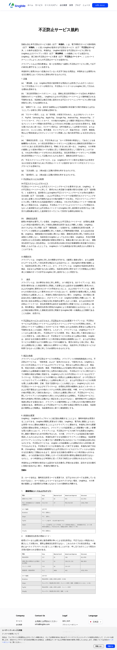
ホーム (30, 5)
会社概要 (63, 5)
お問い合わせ (100, 5)
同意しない (97, 646)
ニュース (86, 5)
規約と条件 (65, 618)
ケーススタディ (51, 5)
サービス (39, 5)
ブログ (78, 5)
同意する (110, 646)
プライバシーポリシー (70, 622)
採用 (71, 5)
